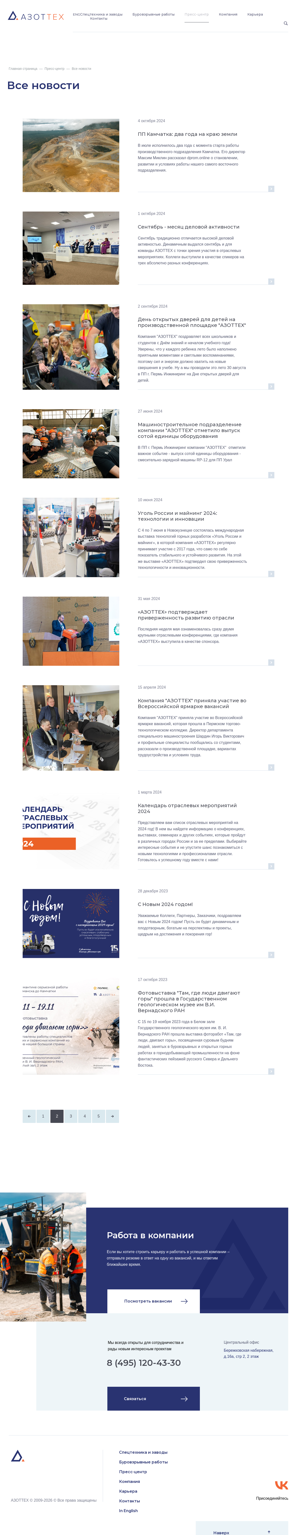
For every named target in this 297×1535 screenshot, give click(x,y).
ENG (76, 14)
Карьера (255, 14)
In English (128, 1510)
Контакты (98, 18)
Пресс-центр (197, 14)
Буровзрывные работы (153, 14)
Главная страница (23, 69)
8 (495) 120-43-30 (144, 1363)
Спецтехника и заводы (101, 14)
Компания (228, 14)
